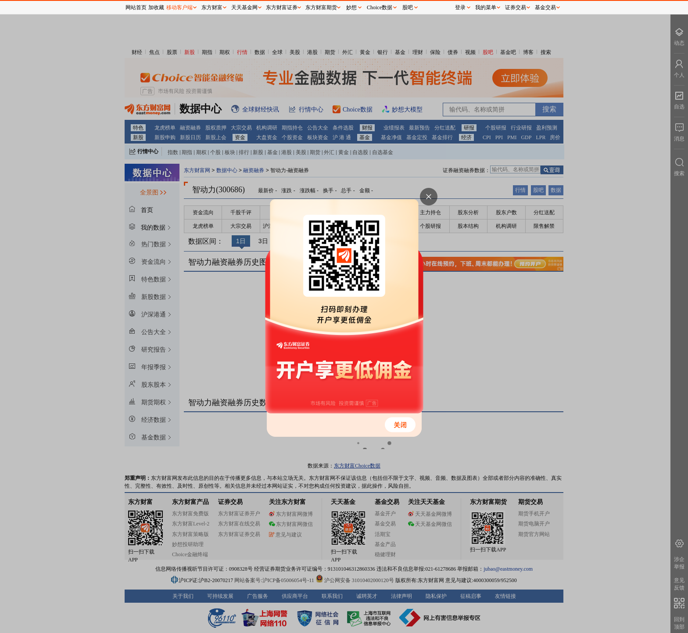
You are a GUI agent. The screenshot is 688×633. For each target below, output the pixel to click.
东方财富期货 (321, 7)
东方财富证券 (281, 7)
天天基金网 (244, 7)
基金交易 (545, 7)
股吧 (407, 7)
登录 (460, 7)
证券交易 (515, 7)
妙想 (351, 7)
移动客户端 (179, 7)
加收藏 (156, 7)
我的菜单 (485, 7)
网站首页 (136, 7)
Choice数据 (379, 7)
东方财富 (211, 7)
